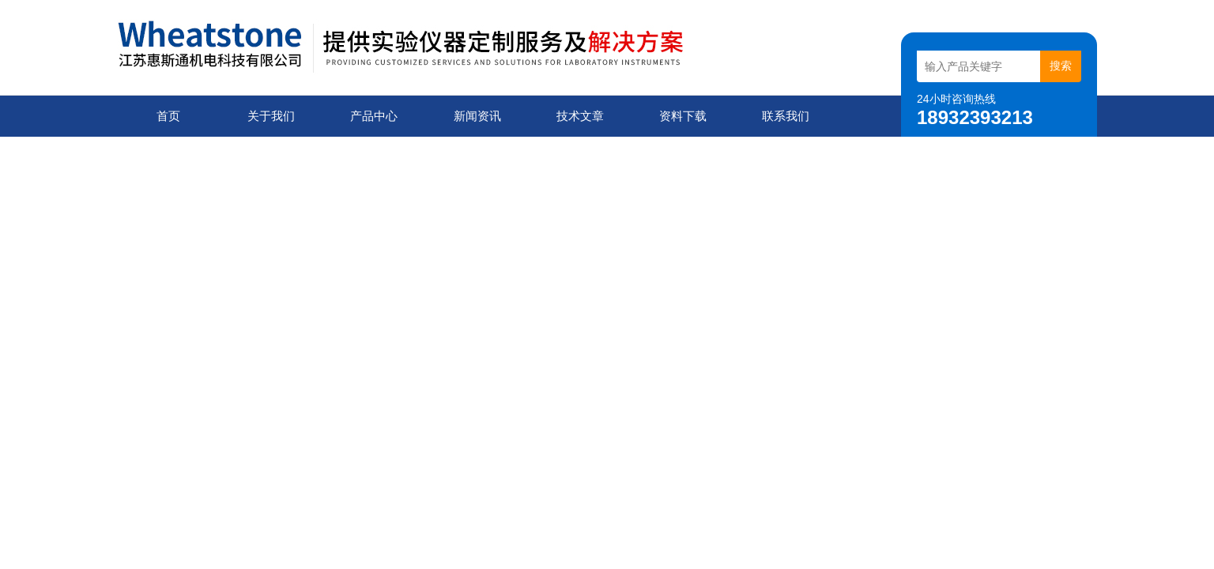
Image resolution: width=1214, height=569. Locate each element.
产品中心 (374, 115)
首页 (168, 115)
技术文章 (580, 115)
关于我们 (271, 115)
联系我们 (785, 115)
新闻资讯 (477, 115)
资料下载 (683, 115)
